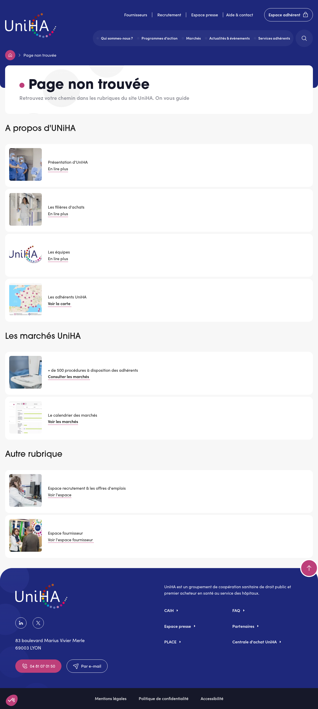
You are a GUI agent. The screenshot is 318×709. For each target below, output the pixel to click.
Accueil (10, 55)
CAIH (169, 610)
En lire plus (58, 168)
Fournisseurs (135, 14)
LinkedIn (21, 623)
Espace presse (204, 14)
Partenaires (243, 626)
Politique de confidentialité (163, 698)
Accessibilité (212, 698)
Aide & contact (239, 14)
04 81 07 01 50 (38, 666)
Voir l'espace (59, 494)
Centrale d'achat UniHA (254, 641)
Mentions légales (110, 698)
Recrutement (169, 14)
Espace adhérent (289, 15)
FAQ (236, 610)
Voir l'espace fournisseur (71, 539)
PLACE (170, 641)
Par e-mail (87, 666)
